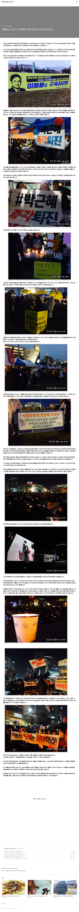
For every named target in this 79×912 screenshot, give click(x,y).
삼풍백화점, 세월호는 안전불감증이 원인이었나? (14, 854)
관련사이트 (4, 903)
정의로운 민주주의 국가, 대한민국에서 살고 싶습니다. (15, 858)
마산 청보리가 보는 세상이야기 (10, 848)
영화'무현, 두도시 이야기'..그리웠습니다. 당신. (13, 853)
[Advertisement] (39, 799)
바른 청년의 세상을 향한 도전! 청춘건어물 (12, 851)
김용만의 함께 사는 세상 (7, 2)
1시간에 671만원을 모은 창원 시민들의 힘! (13, 856)
